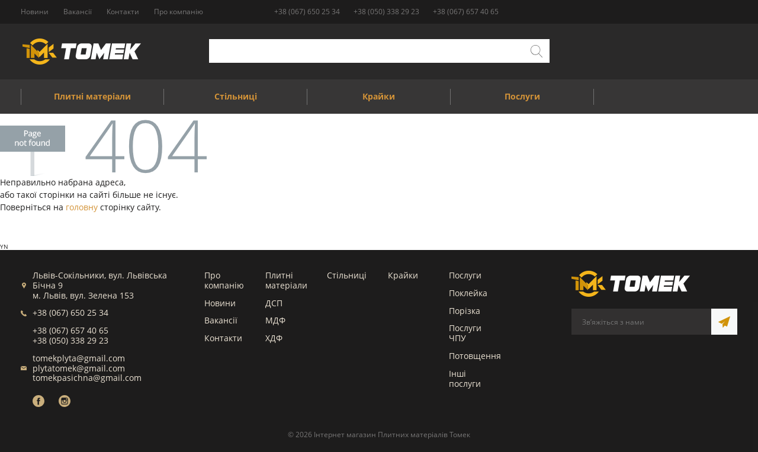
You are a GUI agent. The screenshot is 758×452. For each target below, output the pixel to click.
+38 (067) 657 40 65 (466, 12)
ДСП (273, 303)
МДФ (275, 320)
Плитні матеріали (286, 280)
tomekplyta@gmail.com (79, 358)
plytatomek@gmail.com (79, 368)
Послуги (465, 275)
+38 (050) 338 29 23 (386, 12)
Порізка (464, 310)
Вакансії (220, 320)
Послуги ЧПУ (465, 333)
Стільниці (347, 275)
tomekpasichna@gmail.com (87, 377)
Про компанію (224, 280)
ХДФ (273, 338)
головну (82, 207)
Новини (220, 303)
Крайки (403, 275)
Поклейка (468, 293)
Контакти (223, 338)
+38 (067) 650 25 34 (307, 12)
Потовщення (475, 355)
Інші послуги (465, 378)
